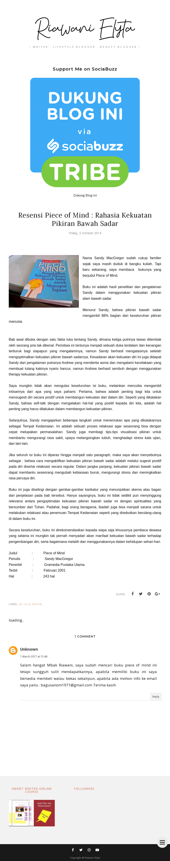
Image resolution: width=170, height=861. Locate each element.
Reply (155, 696)
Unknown (29, 649)
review (37, 604)
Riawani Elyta (92, 857)
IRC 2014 (24, 604)
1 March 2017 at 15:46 (33, 656)
